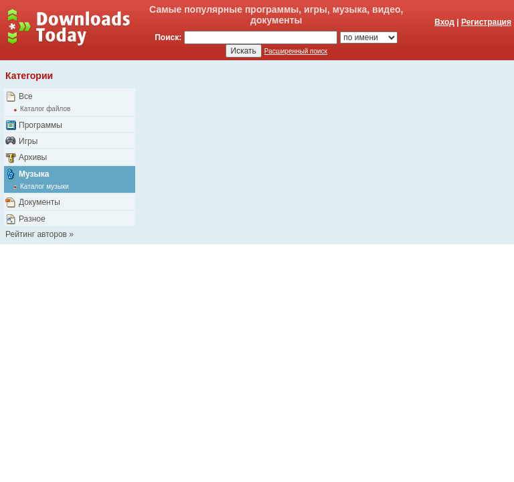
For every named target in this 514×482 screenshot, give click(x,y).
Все (26, 96)
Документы (39, 202)
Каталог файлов (45, 108)
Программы (40, 125)
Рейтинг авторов (36, 234)
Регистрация (486, 22)
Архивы (33, 157)
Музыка (34, 174)
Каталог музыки (44, 186)
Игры (28, 141)
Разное (32, 219)
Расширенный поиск (295, 51)
